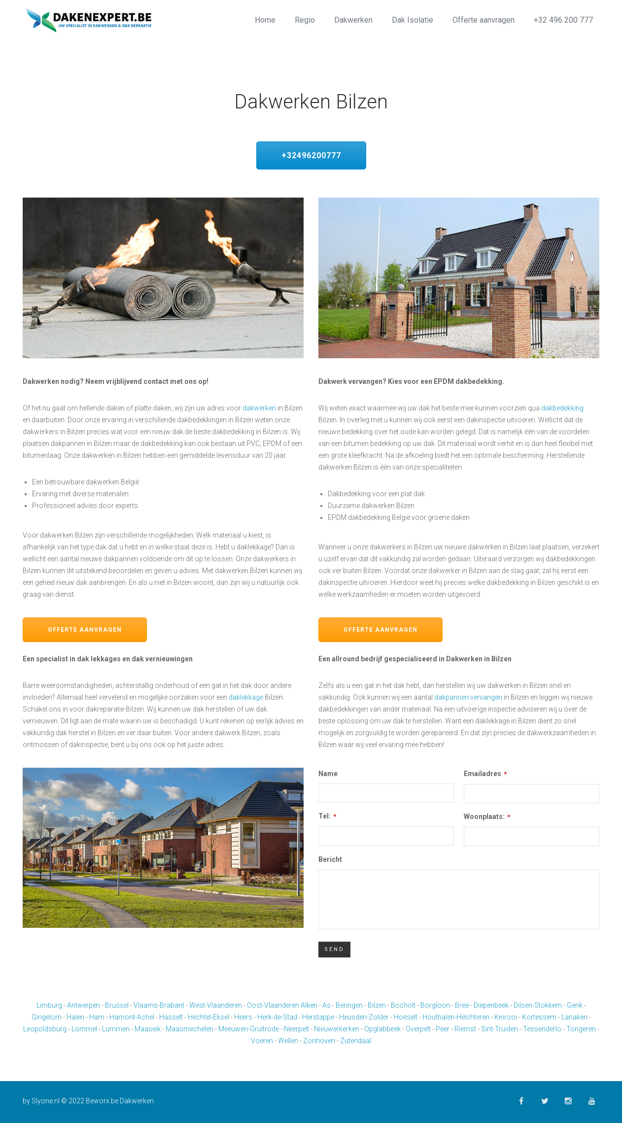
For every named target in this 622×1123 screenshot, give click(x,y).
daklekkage (246, 697)
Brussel (117, 1005)
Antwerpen (83, 1005)
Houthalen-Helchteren (455, 1017)
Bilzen (377, 1005)
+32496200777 (311, 155)
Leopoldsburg (45, 1029)
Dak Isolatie (412, 20)
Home (265, 20)
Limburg (49, 1005)
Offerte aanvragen (483, 20)
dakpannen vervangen (468, 697)
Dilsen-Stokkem (538, 1005)
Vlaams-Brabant (159, 1005)
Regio (305, 20)
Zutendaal (355, 1041)
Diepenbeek (491, 1005)
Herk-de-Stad (277, 1017)
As (326, 1005)
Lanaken (574, 1017)
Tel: (327, 816)
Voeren (262, 1041)
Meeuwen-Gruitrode (248, 1029)
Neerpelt (296, 1029)
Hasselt (171, 1017)
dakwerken (259, 408)
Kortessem (539, 1017)
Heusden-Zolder (364, 1017)
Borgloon (435, 1005)
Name (328, 774)
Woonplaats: (487, 816)
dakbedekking (562, 408)
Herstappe (318, 1017)
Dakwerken (353, 20)
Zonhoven (319, 1041)
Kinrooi (505, 1017)
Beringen (349, 1005)
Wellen (288, 1041)
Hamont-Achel (131, 1017)
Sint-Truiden (499, 1029)
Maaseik (148, 1029)
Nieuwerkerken (336, 1029)
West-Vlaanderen (215, 1005)
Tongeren (581, 1029)
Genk (575, 1005)
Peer (442, 1029)
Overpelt (418, 1029)
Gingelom (47, 1017)
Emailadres (485, 774)
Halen (75, 1017)
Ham (96, 1017)
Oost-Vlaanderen (273, 1005)
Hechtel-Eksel (208, 1017)
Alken (309, 1005)
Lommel (84, 1029)
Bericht (330, 859)
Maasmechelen (189, 1029)
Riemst (465, 1029)
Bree (462, 1005)
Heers (243, 1017)
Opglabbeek (382, 1029)
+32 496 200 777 (563, 20)
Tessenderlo (542, 1029)
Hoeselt (405, 1017)
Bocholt (403, 1005)
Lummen (116, 1029)
